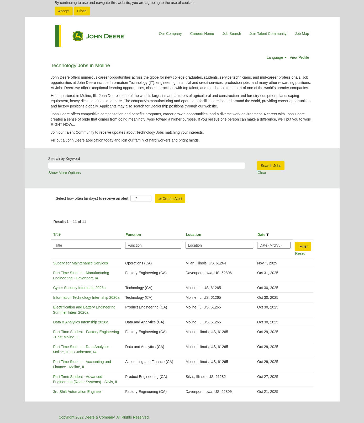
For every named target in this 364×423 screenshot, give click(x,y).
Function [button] (133, 234)
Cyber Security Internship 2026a (79, 288)
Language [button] (277, 57)
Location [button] (193, 234)
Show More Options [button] (65, 173)
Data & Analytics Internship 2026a (80, 322)
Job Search (232, 33)
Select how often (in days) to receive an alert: (92, 198)
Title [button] (57, 234)
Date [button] (263, 234)
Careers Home (202, 33)
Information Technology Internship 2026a (86, 297)
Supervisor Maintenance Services (80, 263)
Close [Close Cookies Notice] (82, 11)
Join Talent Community (267, 33)
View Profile (299, 57)
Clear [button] (262, 173)
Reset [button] (300, 253)
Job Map (302, 33)
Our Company (170, 33)
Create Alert (170, 199)
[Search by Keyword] (146, 165)
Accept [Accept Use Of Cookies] (64, 11)
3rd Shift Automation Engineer (77, 391)
